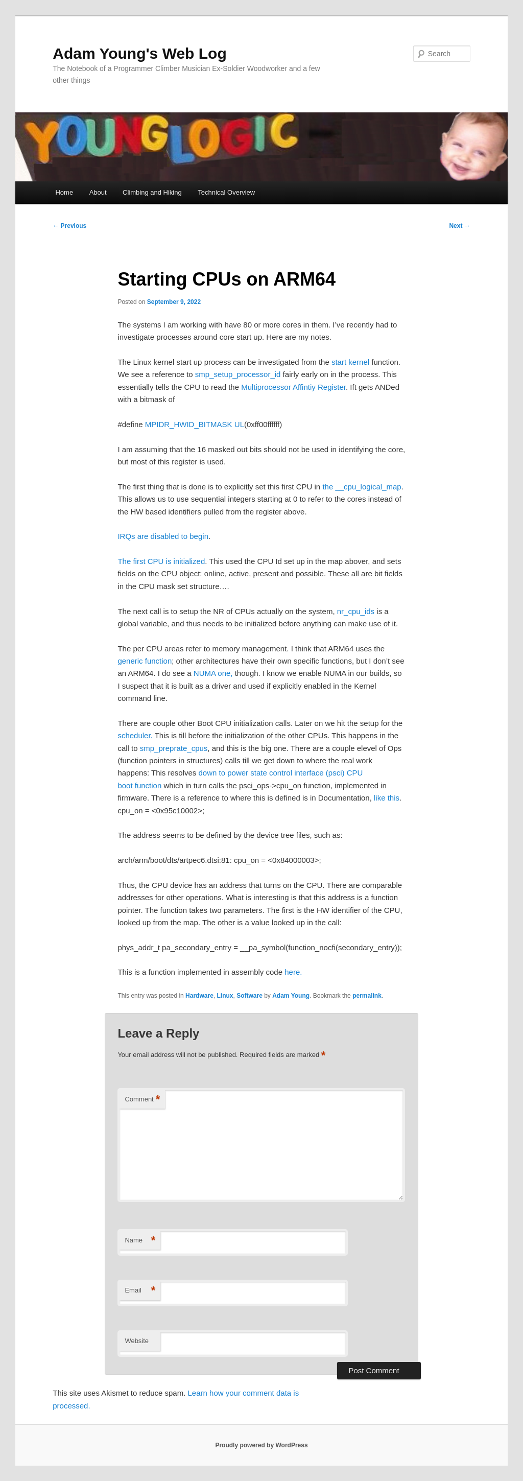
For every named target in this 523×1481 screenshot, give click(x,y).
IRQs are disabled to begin (162, 536)
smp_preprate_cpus (174, 748)
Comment (142, 1099)
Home (64, 192)
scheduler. (134, 735)
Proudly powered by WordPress (261, 1445)
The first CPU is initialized (161, 561)
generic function (144, 660)
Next (459, 225)
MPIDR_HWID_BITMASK (188, 424)
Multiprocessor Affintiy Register (293, 387)
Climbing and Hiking (152, 192)
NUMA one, (213, 673)
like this (386, 797)
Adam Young (291, 995)
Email (140, 1290)
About (98, 192)
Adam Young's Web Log (139, 53)
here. (293, 972)
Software (249, 995)
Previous (69, 225)
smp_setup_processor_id (238, 374)
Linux (225, 995)
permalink (367, 995)
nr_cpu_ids (355, 611)
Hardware (199, 995)
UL (239, 424)
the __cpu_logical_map (361, 486)
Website (137, 1341)
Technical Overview (226, 192)
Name (140, 1240)
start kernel (350, 362)
